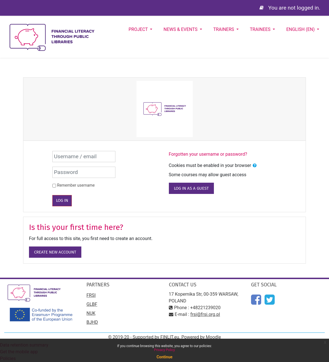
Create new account (55, 252)
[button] (254, 165)
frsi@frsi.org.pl (205, 314)
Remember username (76, 185)
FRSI (91, 295)
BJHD (92, 322)
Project (139, 29)
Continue (164, 357)
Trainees (261, 29)
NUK (90, 313)
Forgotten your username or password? (208, 154)
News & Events (181, 29)
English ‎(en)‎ (301, 29)
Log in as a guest (191, 188)
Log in (62, 200)
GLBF (91, 304)
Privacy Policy (164, 350)
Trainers (224, 29)
